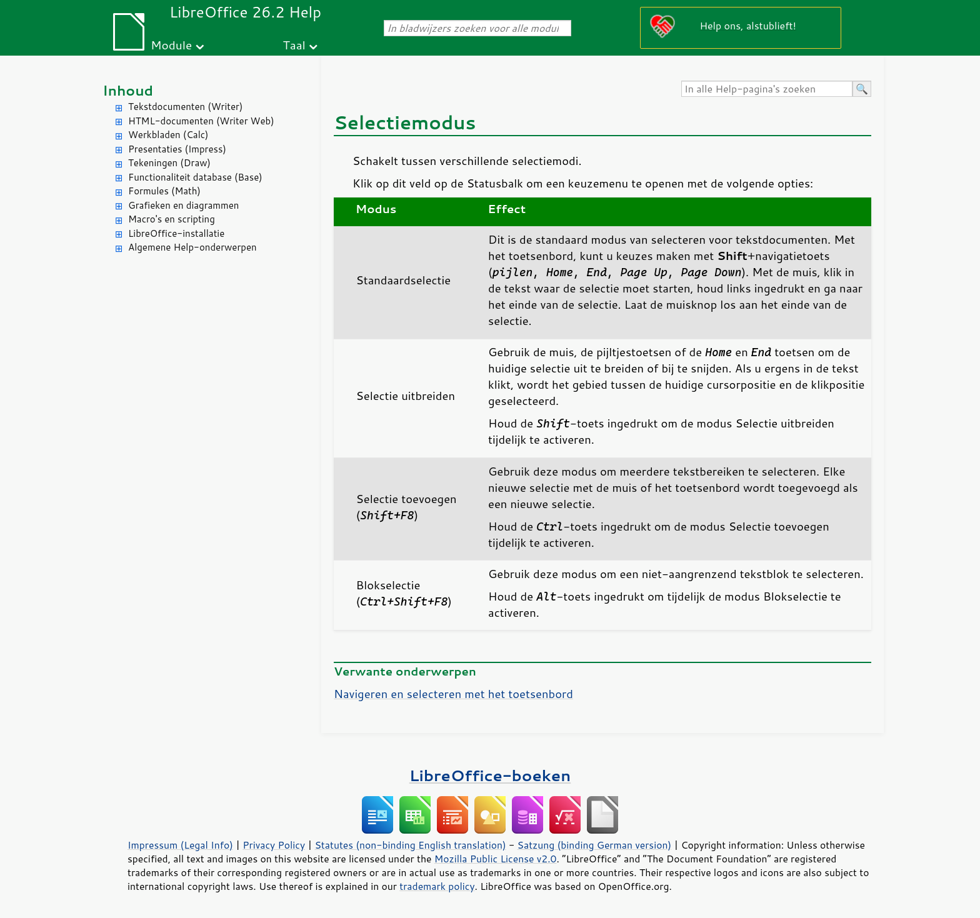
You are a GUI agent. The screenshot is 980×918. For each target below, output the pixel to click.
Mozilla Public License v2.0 (495, 859)
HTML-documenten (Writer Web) (201, 120)
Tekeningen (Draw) (169, 162)
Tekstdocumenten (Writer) (185, 106)
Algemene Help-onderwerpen (192, 247)
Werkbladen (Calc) (168, 134)
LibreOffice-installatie (176, 233)
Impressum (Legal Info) (180, 845)
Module (171, 44)
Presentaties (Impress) (177, 149)
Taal (294, 44)
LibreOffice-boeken (490, 775)
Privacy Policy (273, 845)
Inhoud (127, 90)
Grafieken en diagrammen (183, 205)
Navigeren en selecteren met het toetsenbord (453, 694)
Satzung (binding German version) (595, 845)
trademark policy (436, 886)
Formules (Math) (164, 190)
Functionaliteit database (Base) (195, 177)
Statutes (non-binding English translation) (410, 845)
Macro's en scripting (171, 219)
